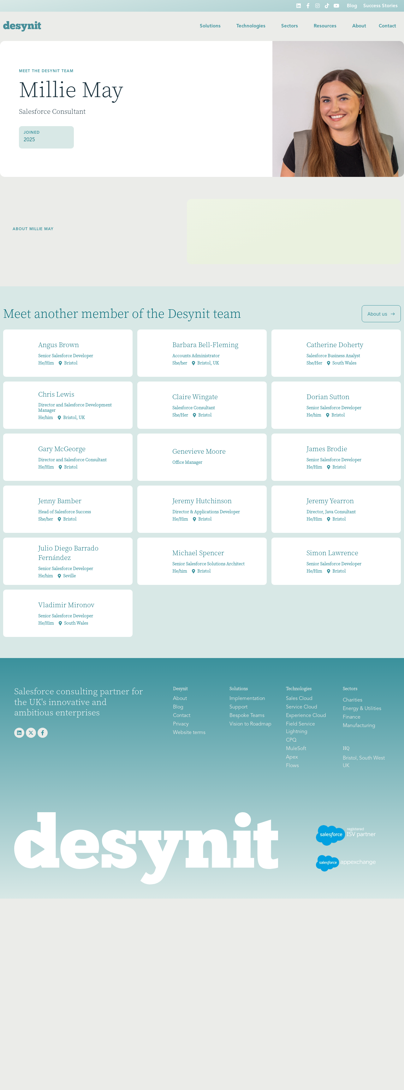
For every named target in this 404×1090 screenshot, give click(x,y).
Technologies (252, 26)
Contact (387, 26)
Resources (327, 26)
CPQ (291, 740)
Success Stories (380, 6)
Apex (292, 757)
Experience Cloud (306, 715)
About (359, 26)
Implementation (247, 698)
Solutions (212, 26)
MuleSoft (296, 748)
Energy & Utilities (362, 708)
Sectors (291, 26)
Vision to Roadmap (250, 724)
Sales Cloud (299, 698)
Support (238, 707)
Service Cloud (301, 707)
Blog (352, 6)
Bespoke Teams (246, 715)
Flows (292, 765)
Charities (352, 700)
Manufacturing (359, 725)
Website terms (189, 732)
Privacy (181, 724)
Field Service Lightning (300, 728)
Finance (351, 717)
